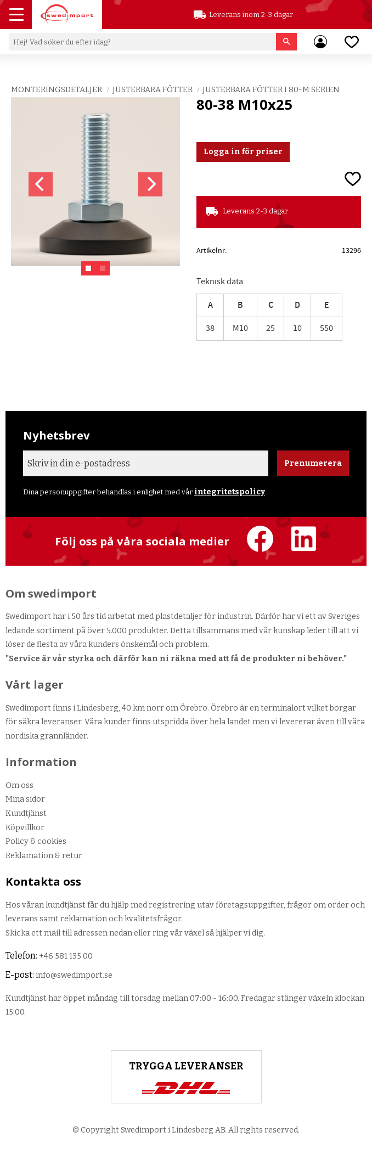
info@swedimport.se (74, 975)
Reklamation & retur (43, 855)
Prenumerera (313, 463)
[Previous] (41, 184)
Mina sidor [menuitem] (320, 41)
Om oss (19, 785)
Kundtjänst (26, 813)
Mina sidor (25, 799)
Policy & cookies (35, 841)
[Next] (150, 184)
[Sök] (286, 41)
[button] (17, 15)
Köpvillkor (24, 827)
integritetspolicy (229, 492)
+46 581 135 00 (66, 956)
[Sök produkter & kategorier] (142, 41)
